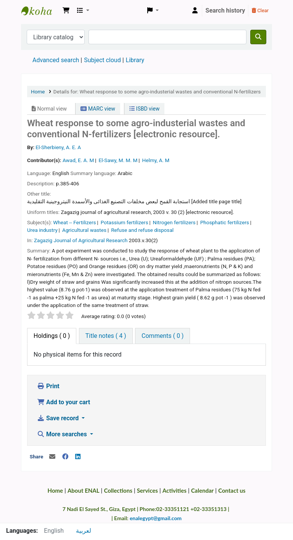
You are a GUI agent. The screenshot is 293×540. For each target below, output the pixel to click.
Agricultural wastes (84, 230)
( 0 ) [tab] (52, 335)
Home (38, 91)
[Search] (258, 37)
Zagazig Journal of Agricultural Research (80, 240)
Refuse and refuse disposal (142, 230)
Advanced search (55, 60)
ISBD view (144, 109)
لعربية (83, 530)
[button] (66, 10)
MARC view (97, 109)
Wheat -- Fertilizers (74, 222)
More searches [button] (63, 434)
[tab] (106, 336)
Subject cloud (102, 60)
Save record (58, 418)
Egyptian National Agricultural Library (40, 10)
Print (48, 386)
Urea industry (42, 230)
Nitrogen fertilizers (174, 222)
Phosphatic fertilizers (224, 222)
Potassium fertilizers (124, 222)
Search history (225, 10)
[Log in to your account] (195, 10)
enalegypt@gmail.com (156, 518)
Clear (260, 10)
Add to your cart (63, 402)
